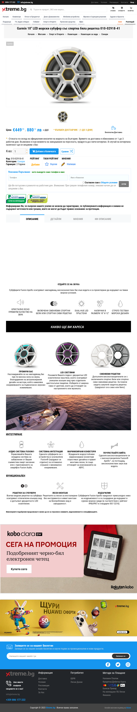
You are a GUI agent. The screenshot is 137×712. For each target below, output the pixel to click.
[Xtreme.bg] (14, 9)
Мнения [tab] (78, 219)
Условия (104, 2)
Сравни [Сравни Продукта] (67, 151)
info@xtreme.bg (27, 2)
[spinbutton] (18, 151)
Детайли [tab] (55, 219)
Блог (120, 22)
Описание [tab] (32, 219)
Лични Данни (76, 682)
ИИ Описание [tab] (103, 219)
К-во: (9, 151)
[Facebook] (108, 664)
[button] (27, 150)
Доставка (94, 2)
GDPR (73, 678)
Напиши (71, 164)
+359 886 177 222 (15, 699)
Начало (6, 17)
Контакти (124, 2)
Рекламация (114, 2)
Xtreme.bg (50, 707)
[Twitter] (118, 664)
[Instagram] (128, 664)
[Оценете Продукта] (51, 164)
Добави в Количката (44, 151)
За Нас (41, 692)
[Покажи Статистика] (35, 164)
